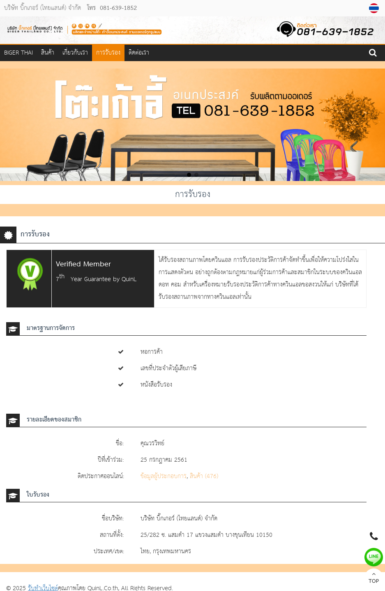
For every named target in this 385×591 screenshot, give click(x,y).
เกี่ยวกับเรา (75, 52)
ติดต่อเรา (139, 52)
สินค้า (47, 52)
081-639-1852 (118, 8)
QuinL (129, 279)
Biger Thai (18, 52)
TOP (374, 578)
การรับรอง (108, 52)
